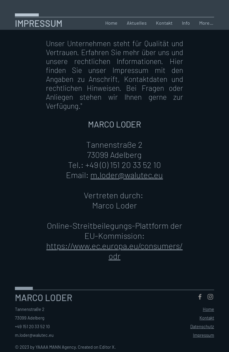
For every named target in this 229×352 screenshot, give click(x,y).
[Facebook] (200, 296)
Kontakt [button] (206, 317)
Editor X (106, 347)
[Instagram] (210, 296)
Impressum (203, 335)
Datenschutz (202, 326)
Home (208, 309)
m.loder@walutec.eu (126, 175)
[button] (164, 22)
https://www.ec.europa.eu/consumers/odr (114, 251)
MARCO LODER (43, 297)
